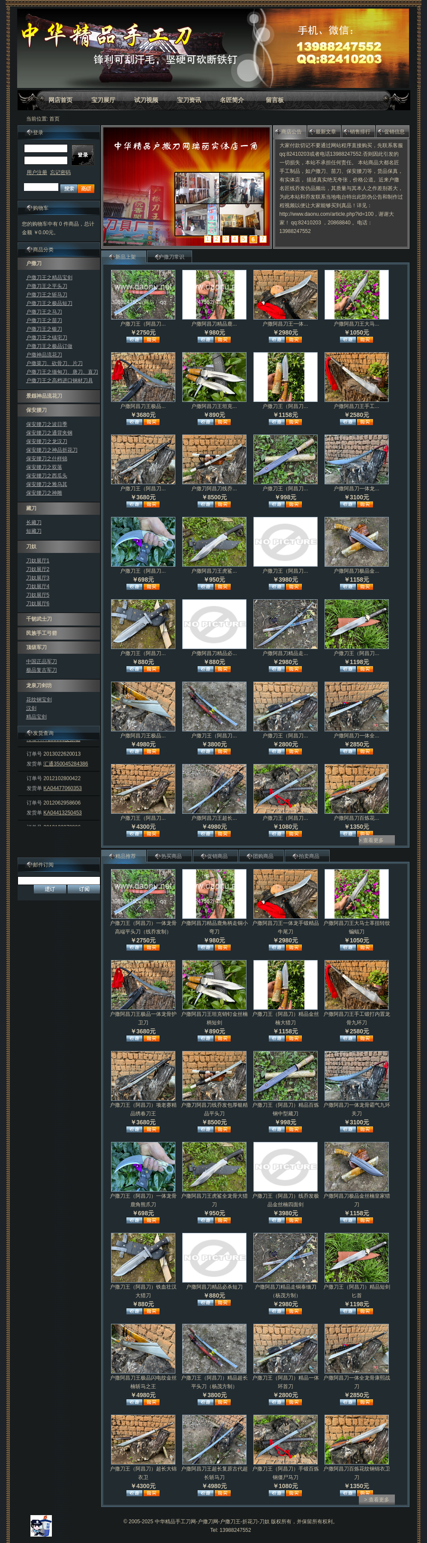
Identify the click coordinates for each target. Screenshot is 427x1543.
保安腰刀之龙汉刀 (46, 441)
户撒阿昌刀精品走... (285, 653)
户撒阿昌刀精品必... (214, 653)
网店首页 (60, 100)
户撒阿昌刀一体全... (356, 736)
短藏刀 (34, 531)
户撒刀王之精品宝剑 (49, 278)
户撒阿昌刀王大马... (356, 324)
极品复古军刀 (41, 670)
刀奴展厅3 (38, 578)
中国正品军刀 (41, 661)
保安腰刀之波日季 (46, 424)
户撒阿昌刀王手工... (356, 406)
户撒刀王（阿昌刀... (142, 324)
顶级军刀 (36, 647)
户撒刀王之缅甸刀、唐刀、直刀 (62, 372)
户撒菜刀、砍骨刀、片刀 (54, 363)
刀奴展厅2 (38, 569)
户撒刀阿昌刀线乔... (214, 489)
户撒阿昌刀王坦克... (214, 406)
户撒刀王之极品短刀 (49, 303)
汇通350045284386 (65, 774)
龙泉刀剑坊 (39, 685)
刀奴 (31, 547)
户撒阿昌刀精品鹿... (214, 324)
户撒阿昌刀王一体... (285, 324)
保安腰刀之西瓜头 (46, 476)
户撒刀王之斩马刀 (46, 295)
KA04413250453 (62, 823)
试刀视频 (146, 100)
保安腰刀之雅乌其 (46, 484)
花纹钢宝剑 (39, 700)
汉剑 (31, 708)
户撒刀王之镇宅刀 (46, 338)
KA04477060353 (62, 799)
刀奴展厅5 (38, 595)
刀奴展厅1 (38, 561)
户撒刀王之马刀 (44, 312)
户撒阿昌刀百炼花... (356, 818)
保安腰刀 (36, 410)
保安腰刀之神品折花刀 (52, 450)
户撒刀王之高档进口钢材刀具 (59, 380)
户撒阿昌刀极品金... (356, 571)
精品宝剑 (36, 717)
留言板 (275, 100)
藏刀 (31, 508)
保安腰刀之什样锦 (46, 459)
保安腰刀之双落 (44, 467)
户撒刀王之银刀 (44, 329)
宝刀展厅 (103, 100)
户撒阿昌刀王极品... (142, 406)
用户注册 (37, 172)
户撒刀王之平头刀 (46, 286)
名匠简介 (232, 100)
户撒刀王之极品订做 (49, 346)
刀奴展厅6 (38, 604)
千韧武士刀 (39, 619)
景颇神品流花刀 (44, 396)
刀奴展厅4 (38, 586)
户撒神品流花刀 (44, 355)
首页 (54, 119)
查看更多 (373, 840)
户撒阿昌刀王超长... (214, 818)
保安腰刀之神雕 (44, 493)
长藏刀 (34, 522)
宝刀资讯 (189, 100)
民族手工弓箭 (41, 633)
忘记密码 (60, 172)
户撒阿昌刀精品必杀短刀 (214, 1287)
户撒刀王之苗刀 (44, 320)
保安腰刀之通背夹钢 (49, 433)
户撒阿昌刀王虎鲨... (214, 571)
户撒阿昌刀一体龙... (356, 489)
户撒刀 (34, 263)
